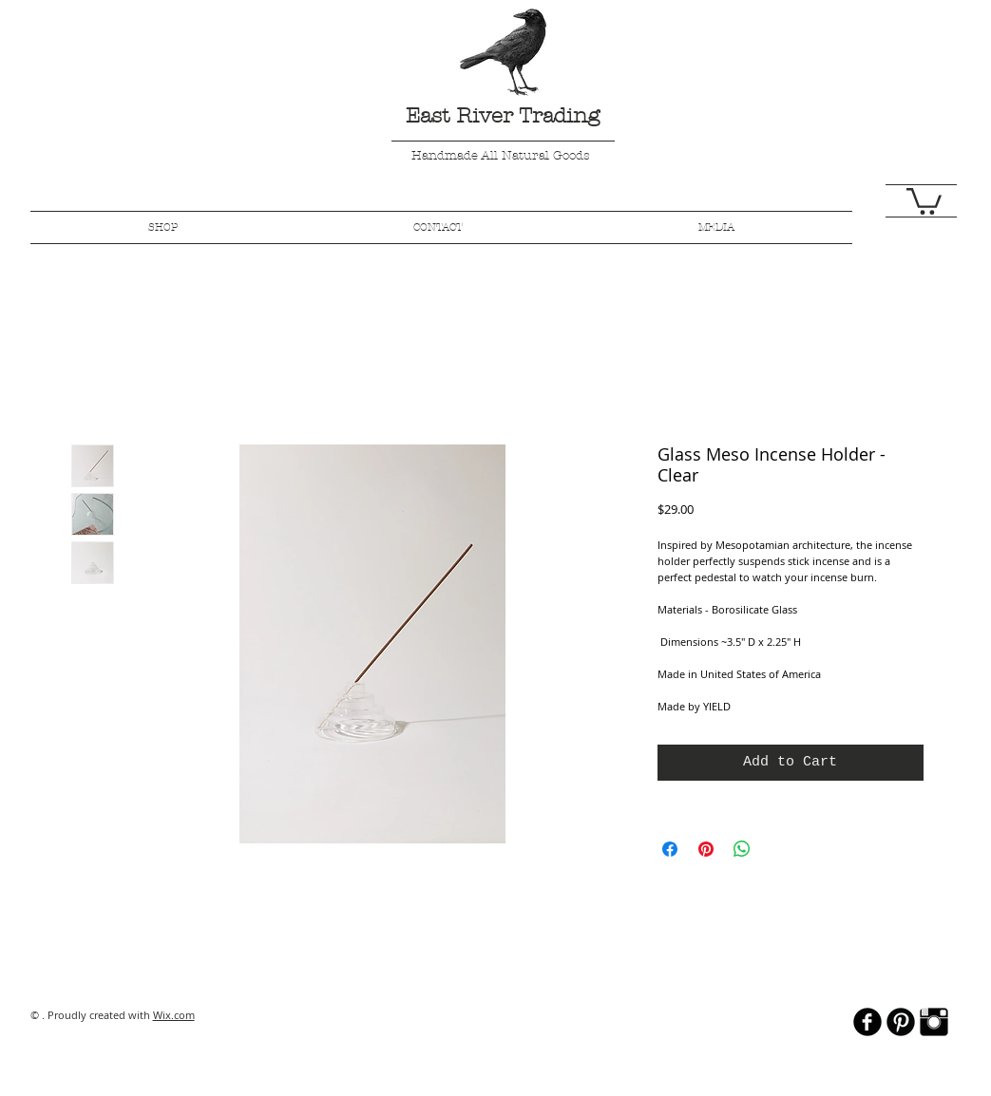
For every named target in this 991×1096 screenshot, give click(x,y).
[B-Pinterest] (900, 1022)
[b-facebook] (867, 1022)
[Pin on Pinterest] (706, 849)
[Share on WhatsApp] (742, 849)
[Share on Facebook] (669, 849)
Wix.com (174, 1015)
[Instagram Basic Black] (934, 1022)
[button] (924, 200)
